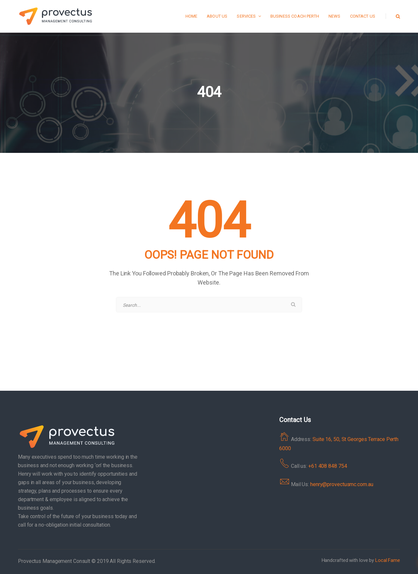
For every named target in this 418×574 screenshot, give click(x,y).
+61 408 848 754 (327, 466)
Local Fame (387, 560)
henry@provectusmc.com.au (341, 484)
